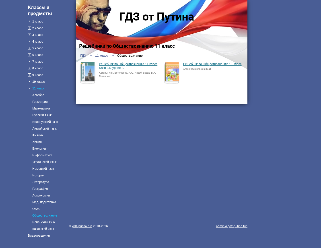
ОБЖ (36, 209)
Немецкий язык (43, 168)
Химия (37, 142)
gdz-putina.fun (82, 226)
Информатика (42, 155)
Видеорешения (39, 235)
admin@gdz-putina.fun (231, 226)
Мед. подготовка (44, 202)
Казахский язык (43, 229)
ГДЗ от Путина (156, 16)
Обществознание (44, 215)
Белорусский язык (45, 122)
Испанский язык (43, 222)
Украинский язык (44, 162)
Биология (39, 148)
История (38, 175)
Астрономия (41, 195)
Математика (41, 108)
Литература (40, 182)
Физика (37, 135)
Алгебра (38, 95)
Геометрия (40, 101)
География (40, 188)
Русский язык (41, 115)
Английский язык (44, 128)
